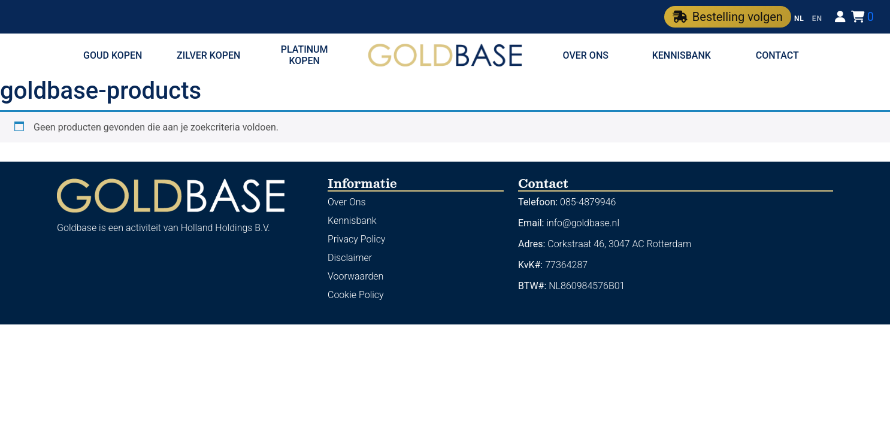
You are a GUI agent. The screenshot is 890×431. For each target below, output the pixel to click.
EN (817, 18)
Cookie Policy (356, 295)
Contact (777, 55)
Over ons (586, 55)
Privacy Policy (356, 239)
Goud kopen (112, 55)
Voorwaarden (355, 276)
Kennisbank (681, 55)
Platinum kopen (304, 55)
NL (799, 18)
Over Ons (347, 202)
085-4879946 (588, 202)
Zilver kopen (208, 55)
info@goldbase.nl (582, 223)
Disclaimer (350, 257)
